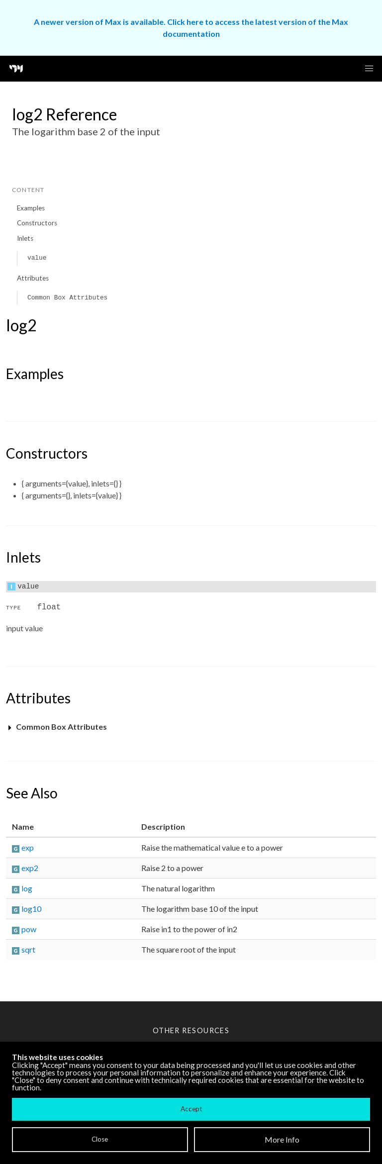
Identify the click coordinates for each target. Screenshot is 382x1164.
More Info (282, 1139)
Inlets (25, 238)
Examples (31, 208)
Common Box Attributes (67, 297)
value (36, 258)
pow (28, 929)
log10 (31, 908)
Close (100, 1139)
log (26, 888)
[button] (369, 69)
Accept (191, 1109)
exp (27, 847)
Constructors (37, 223)
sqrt (28, 949)
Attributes (33, 278)
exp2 (29, 868)
